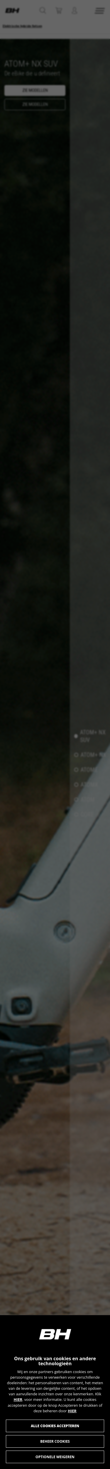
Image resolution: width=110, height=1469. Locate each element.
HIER (17, 1399)
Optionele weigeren (55, 1456)
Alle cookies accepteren (55, 1425)
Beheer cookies (55, 1441)
